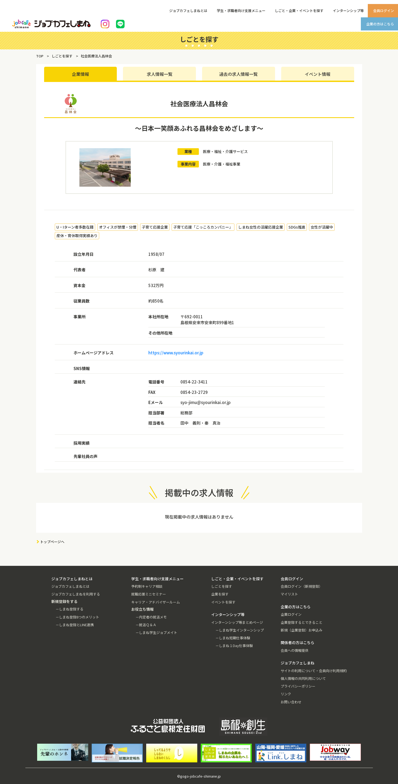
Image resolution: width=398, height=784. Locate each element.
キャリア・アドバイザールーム (155, 602)
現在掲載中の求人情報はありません (199, 516)
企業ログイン (291, 614)
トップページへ (52, 541)
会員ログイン (383, 10)
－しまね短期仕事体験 (232, 637)
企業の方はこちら (380, 23)
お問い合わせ (291, 701)
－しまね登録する (69, 608)
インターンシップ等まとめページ (237, 622)
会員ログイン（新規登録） (301, 586)
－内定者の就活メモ (151, 617)
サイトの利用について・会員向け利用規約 (314, 670)
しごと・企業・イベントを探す (299, 10)
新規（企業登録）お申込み (301, 630)
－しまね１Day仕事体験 (234, 645)
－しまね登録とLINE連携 (75, 624)
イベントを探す (223, 602)
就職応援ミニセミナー (148, 594)
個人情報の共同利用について (303, 678)
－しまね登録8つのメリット (77, 617)
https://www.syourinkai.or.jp (175, 352)
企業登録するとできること (301, 622)
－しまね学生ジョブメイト (156, 632)
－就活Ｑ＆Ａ (146, 624)
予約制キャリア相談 (147, 586)
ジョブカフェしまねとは (188, 10)
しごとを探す (221, 586)
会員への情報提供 (294, 650)
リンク (286, 693)
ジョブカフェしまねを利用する (75, 594)
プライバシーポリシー (298, 686)
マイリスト (289, 594)
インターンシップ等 (348, 10)
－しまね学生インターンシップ (239, 630)
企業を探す (220, 594)
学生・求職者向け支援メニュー (241, 10)
